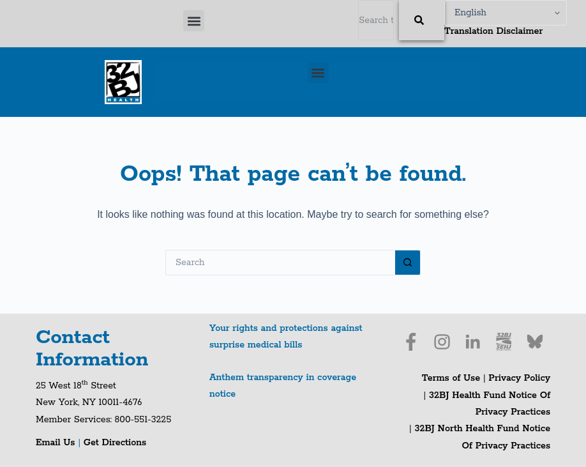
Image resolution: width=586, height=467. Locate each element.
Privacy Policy (519, 378)
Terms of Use (451, 378)
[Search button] (408, 262)
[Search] (421, 20)
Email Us (57, 442)
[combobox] (376, 20)
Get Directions (115, 442)
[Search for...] (280, 262)
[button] (193, 20)
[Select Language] (505, 13)
